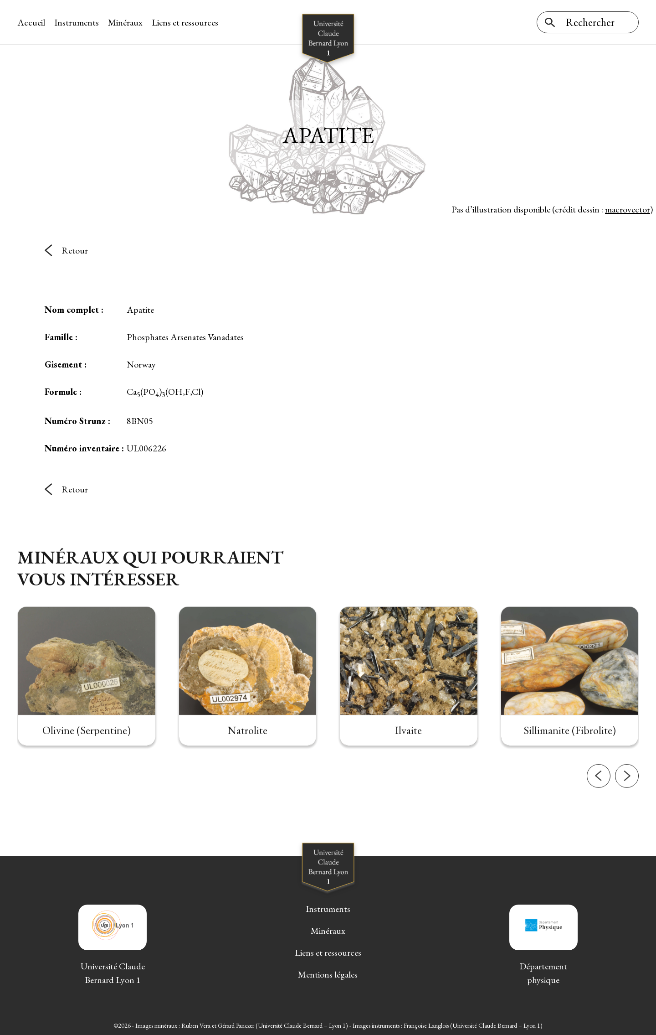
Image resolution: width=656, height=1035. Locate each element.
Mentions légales (328, 974)
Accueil (31, 22)
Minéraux (125, 22)
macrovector (627, 209)
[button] (598, 790)
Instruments (76, 22)
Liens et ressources (185, 22)
